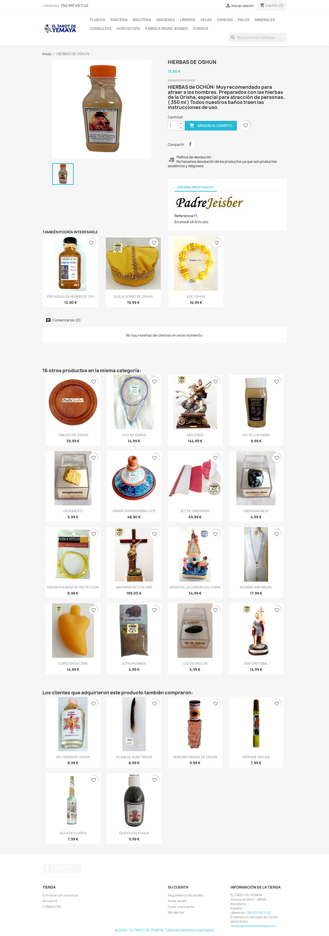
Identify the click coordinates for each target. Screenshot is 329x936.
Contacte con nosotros (60, 895)
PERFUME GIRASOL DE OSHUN (195, 757)
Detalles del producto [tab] (196, 187)
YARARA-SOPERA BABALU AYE (134, 511)
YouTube (57, 868)
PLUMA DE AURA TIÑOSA (134, 757)
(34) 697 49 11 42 (74, 5)
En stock (181, 222)
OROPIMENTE (73, 511)
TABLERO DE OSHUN (73, 435)
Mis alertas (176, 912)
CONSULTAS (100, 28)
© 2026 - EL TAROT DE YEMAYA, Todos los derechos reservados (164, 930)
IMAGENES (165, 19)
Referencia (183, 216)
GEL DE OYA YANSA (256, 435)
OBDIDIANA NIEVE (256, 511)
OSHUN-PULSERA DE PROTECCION (73, 587)
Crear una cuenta (181, 907)
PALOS (244, 19)
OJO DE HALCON (195, 663)
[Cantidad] (173, 126)
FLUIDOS (97, 19)
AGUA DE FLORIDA (73, 833)
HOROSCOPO (128, 28)
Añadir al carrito (210, 126)
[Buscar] (257, 37)
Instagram (66, 868)
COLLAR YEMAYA (134, 435)
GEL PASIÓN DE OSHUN (73, 757)
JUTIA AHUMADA (134, 663)
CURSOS (200, 28)
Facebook (47, 868)
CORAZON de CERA (73, 663)
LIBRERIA (188, 19)
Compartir (190, 144)
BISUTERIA (142, 19)
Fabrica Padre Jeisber (166, 28)
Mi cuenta (49, 901)
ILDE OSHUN (196, 296)
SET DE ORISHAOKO (195, 511)
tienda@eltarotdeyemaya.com (253, 926)
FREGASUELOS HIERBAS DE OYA (70, 296)
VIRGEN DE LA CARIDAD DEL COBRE (195, 587)
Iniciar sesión (177, 901)
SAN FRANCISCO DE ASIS (134, 587)
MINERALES (265, 19)
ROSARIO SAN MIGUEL (256, 587)
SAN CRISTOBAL (256, 663)
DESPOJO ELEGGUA (134, 833)
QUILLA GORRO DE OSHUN (133, 296)
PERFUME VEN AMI (256, 757)
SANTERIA (119, 19)
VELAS (206, 19)
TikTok (76, 868)
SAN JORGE (195, 435)
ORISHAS (225, 19)
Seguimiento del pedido (185, 895)
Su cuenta (178, 887)
